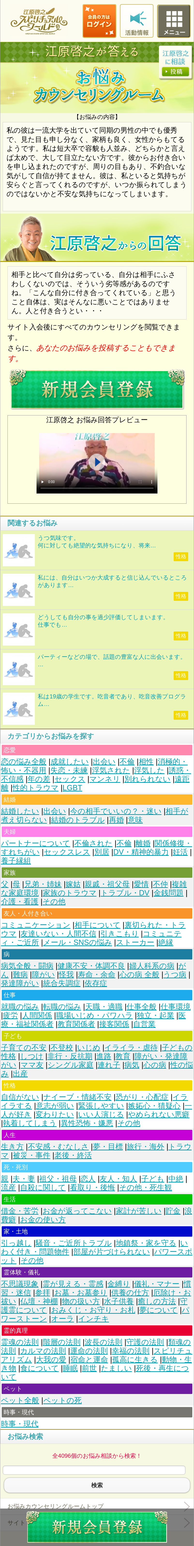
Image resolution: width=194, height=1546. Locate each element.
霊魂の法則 (20, 1342)
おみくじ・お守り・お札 (93, 1310)
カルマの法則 (43, 1351)
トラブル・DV (125, 893)
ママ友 (32, 1065)
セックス (69, 779)
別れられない (147, 779)
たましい (116, 1368)
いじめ (88, 1047)
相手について (97, 925)
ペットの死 (62, 1400)
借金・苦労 (19, 1211)
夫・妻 (24, 1179)
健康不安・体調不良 (91, 966)
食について (39, 1368)
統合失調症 (62, 983)
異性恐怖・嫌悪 (87, 1123)
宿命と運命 (89, 1359)
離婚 (142, 843)
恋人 (88, 1179)
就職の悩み (20, 1006)
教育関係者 (76, 1024)
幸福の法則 (130, 1351)
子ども (152, 1179)
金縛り (118, 1284)
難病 (20, 974)
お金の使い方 (43, 1219)
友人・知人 (118, 1179)
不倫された (93, 843)
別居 (101, 852)
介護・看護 (19, 901)
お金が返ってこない (77, 1211)
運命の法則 (89, 1351)
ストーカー (135, 942)
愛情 (141, 884)
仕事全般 (142, 1006)
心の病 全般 (139, 974)
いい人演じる (101, 1114)
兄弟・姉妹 (43, 884)
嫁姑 (73, 884)
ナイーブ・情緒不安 (77, 1097)
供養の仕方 (130, 1292)
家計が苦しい (139, 1211)
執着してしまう (30, 1123)
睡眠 (70, 1368)
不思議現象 (19, 1284)
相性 (146, 761)
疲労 (10, 1015)
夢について (158, 1310)
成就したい (70, 761)
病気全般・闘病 (27, 966)
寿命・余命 (96, 974)
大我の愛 (51, 1359)
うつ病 (174, 974)
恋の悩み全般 (23, 761)
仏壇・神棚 (39, 1301)
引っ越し (16, 1243)
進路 (103, 1056)
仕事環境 (176, 1006)
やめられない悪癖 (158, 1114)
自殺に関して (43, 1187)
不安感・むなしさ (58, 1146)
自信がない (20, 1097)
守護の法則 (145, 1342)
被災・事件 (31, 1155)
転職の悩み (62, 1006)
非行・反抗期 (69, 1056)
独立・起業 (155, 1015)
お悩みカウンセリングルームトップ (55, 1506)
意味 (135, 820)
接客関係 (114, 1024)
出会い (104, 761)
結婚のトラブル (78, 820)
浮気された (111, 770)
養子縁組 (16, 860)
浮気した (149, 770)
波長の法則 (103, 1342)
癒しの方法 (157, 1301)
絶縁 (165, 942)
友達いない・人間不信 (58, 933)
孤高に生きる (135, 1359)
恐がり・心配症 (142, 1097)
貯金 (172, 1211)
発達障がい (20, 983)
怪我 (66, 974)
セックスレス (67, 852)
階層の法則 (62, 1342)
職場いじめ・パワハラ (94, 1015)
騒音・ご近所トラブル (74, 1243)
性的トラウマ (36, 788)
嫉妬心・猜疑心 (154, 1106)
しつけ (31, 1056)
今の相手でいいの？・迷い (116, 811)
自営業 (144, 1024)
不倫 (126, 761)
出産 (20, 1073)
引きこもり (119, 933)
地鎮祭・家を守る (146, 1243)
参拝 (42, 1292)
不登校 (62, 1047)
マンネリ (104, 779)
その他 (54, 901)
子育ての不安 (23, 1047)
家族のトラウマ (70, 893)
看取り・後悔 (92, 1187)
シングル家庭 (71, 1065)
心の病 (154, 1065)
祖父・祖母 (58, 1179)
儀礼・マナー (156, 1284)
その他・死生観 (145, 1187)
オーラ (62, 1318)
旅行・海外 (145, 1146)
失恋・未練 (69, 770)
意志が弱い (55, 1106)
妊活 (180, 852)
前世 (89, 1368)
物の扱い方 (81, 1301)
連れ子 (108, 1065)
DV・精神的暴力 (141, 852)
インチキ (93, 1318)
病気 (131, 1065)
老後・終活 (73, 1155)
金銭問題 (169, 893)
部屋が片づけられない (111, 1252)
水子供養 (119, 1301)
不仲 (160, 884)
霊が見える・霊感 (73, 1284)
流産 (8, 1187)
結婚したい (20, 811)
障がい (43, 974)
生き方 (12, 1146)
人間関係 (37, 1015)
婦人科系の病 (151, 966)
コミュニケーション (35, 925)
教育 (122, 1056)
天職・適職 (104, 1006)
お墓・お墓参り (80, 1292)
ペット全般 (20, 1400)
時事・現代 (19, 1424)
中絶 (175, 1179)
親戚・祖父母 (107, 884)
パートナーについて (35, 843)
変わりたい (55, 1114)
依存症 (96, 983)
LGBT (72, 788)
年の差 (39, 779)
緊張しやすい (101, 1106)
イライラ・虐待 (131, 1047)
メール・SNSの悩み (77, 942)
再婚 (116, 820)
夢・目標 (108, 1146)
